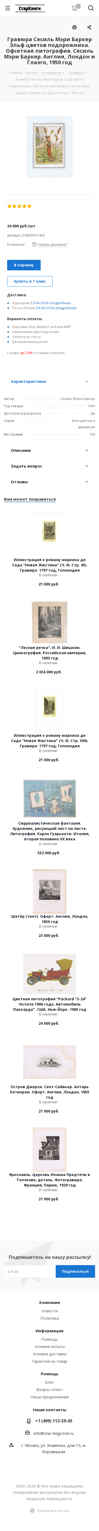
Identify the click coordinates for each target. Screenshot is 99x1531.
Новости (49, 1310)
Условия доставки (50, 1353)
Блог (49, 1382)
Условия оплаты (50, 1346)
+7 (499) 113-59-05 (53, 1421)
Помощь (49, 1339)
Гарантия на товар (49, 1361)
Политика (49, 1318)
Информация (49, 1330)
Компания (49, 1302)
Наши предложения (49, 1396)
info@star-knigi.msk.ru (54, 1433)
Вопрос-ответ (49, 1389)
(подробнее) (60, 302)
